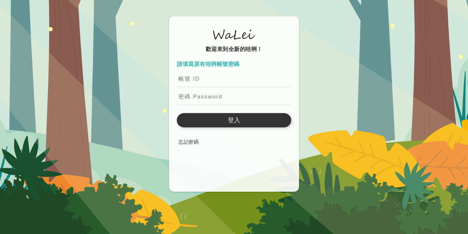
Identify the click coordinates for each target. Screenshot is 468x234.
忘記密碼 (188, 142)
